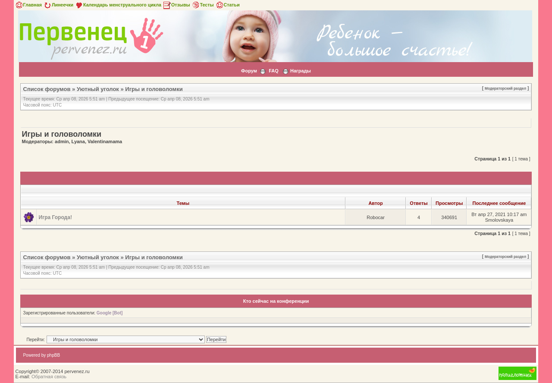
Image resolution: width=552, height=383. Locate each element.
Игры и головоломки (153, 89)
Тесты (202, 4)
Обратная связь (48, 376)
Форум (249, 70)
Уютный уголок (98, 89)
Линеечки (58, 4)
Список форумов (47, 89)
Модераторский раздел (505, 88)
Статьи (227, 4)
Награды (300, 70)
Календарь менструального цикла (118, 4)
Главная (28, 4)
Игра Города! (55, 217)
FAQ (274, 70)
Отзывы (176, 4)
